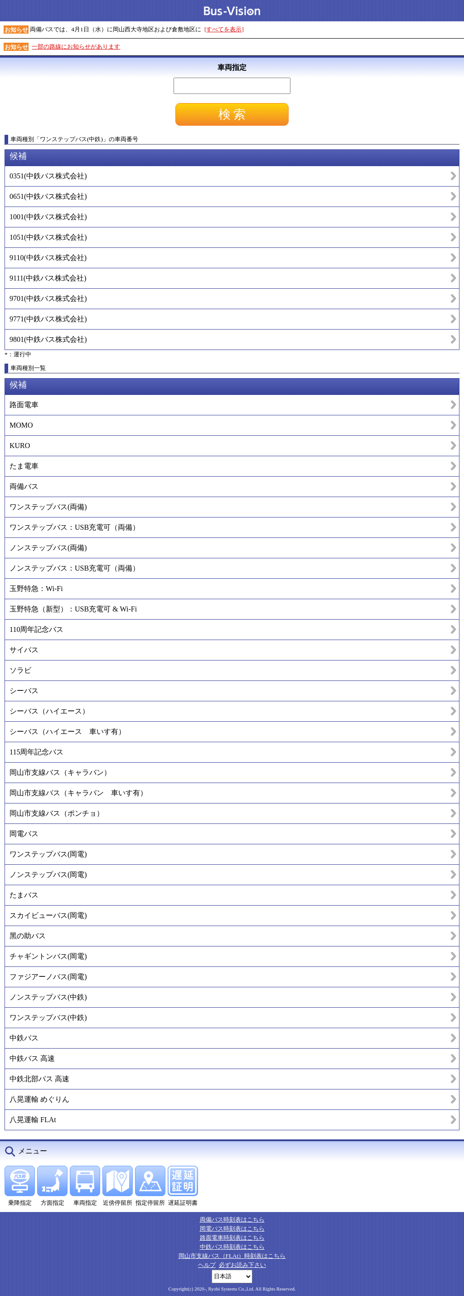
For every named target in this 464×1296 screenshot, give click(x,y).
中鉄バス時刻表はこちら (232, 1246)
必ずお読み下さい (242, 1265)
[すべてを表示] (224, 29)
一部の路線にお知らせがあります (76, 46)
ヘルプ (207, 1265)
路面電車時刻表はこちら (232, 1237)
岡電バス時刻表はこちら (232, 1228)
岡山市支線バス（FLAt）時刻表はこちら (232, 1255)
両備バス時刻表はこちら (232, 1219)
